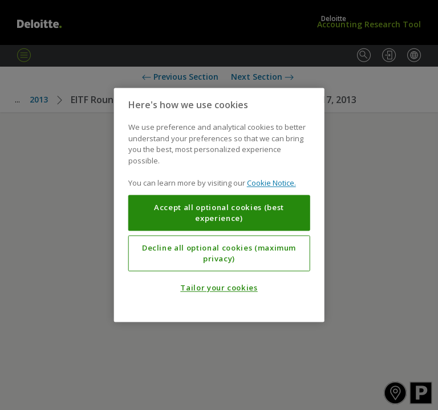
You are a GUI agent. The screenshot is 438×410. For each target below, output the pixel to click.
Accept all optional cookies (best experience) (219, 213)
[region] (219, 205)
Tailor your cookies (218, 288)
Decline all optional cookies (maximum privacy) (219, 253)
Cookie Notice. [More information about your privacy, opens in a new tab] (271, 183)
